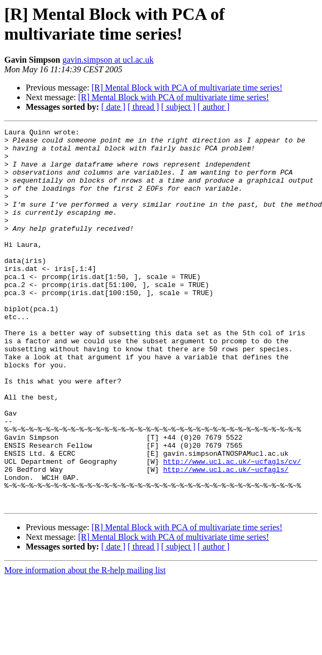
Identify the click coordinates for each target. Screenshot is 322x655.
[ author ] (214, 106)
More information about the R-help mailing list (85, 645)
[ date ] (113, 106)
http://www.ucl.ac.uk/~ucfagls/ (225, 538)
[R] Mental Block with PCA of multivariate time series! (187, 87)
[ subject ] (178, 106)
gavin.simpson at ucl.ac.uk (107, 59)
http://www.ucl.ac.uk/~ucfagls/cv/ (232, 528)
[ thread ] (143, 106)
